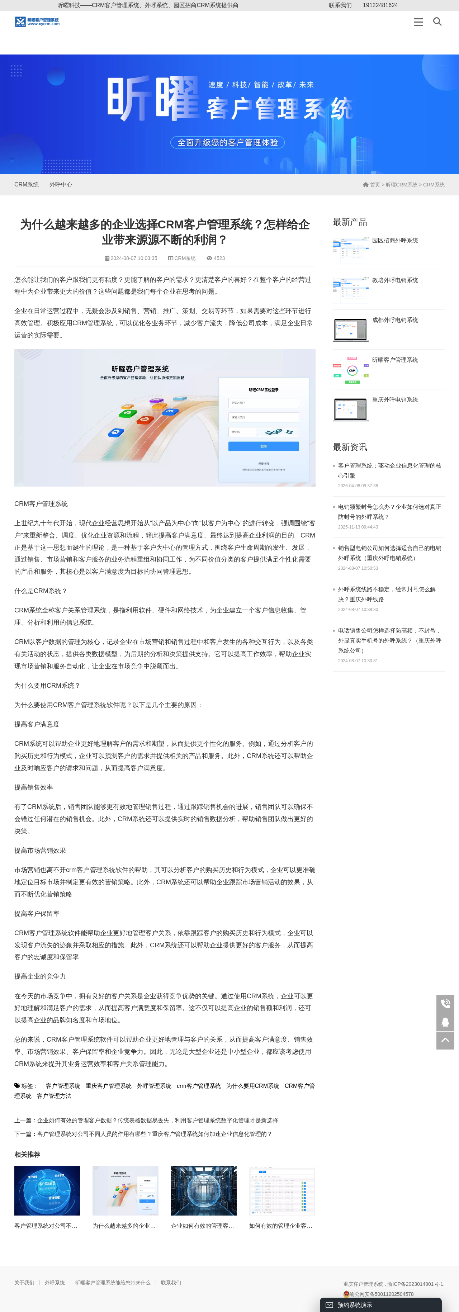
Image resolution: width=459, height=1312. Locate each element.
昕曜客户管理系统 (395, 360)
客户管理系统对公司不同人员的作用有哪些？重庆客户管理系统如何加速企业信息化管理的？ (155, 1134)
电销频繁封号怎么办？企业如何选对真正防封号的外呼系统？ (389, 512)
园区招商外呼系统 (395, 240)
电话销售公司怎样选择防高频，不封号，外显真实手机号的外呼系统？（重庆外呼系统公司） (389, 640)
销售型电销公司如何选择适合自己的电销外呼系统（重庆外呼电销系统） (389, 553)
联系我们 (340, 5)
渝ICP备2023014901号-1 (415, 1284)
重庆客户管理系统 (109, 1086)
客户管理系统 (63, 1086)
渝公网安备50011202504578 (378, 1294)
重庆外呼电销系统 (395, 400)
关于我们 (24, 1282)
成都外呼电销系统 (395, 320)
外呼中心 (60, 184)
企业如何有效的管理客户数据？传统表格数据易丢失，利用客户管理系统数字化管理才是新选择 (157, 1120)
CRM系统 (26, 184)
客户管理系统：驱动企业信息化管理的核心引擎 (389, 471)
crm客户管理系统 (199, 1086)
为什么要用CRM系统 (252, 1086)
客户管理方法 (54, 1096)
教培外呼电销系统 (395, 280)
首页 (371, 185)
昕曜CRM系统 (401, 185)
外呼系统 (55, 1282)
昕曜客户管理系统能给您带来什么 (113, 1282)
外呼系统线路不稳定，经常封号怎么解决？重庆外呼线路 (387, 594)
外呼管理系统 (154, 1086)
